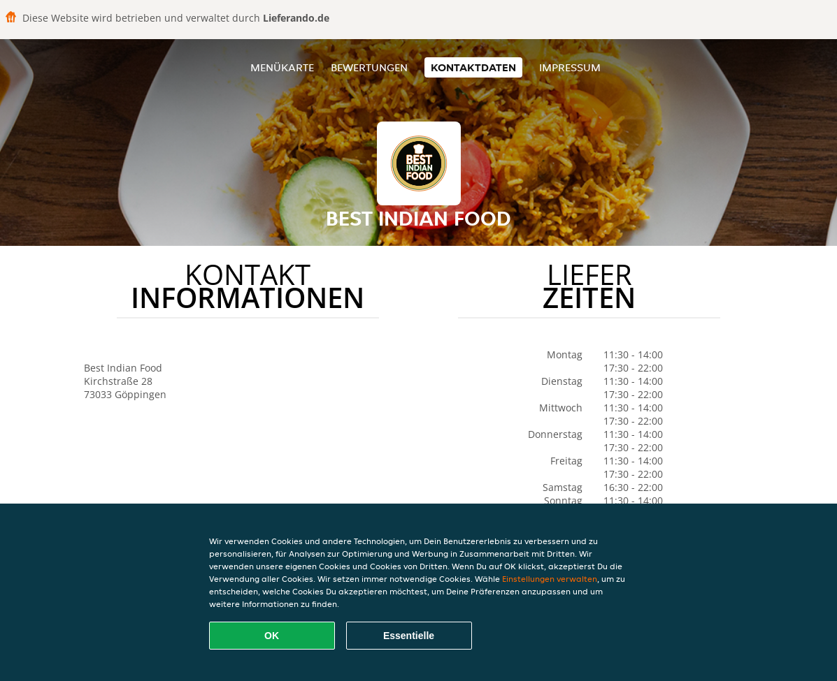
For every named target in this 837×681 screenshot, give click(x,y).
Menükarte (282, 67)
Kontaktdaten (473, 67)
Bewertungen (369, 67)
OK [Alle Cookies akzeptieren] (271, 635)
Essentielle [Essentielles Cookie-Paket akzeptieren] (408, 635)
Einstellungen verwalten (549, 578)
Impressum (570, 67)
